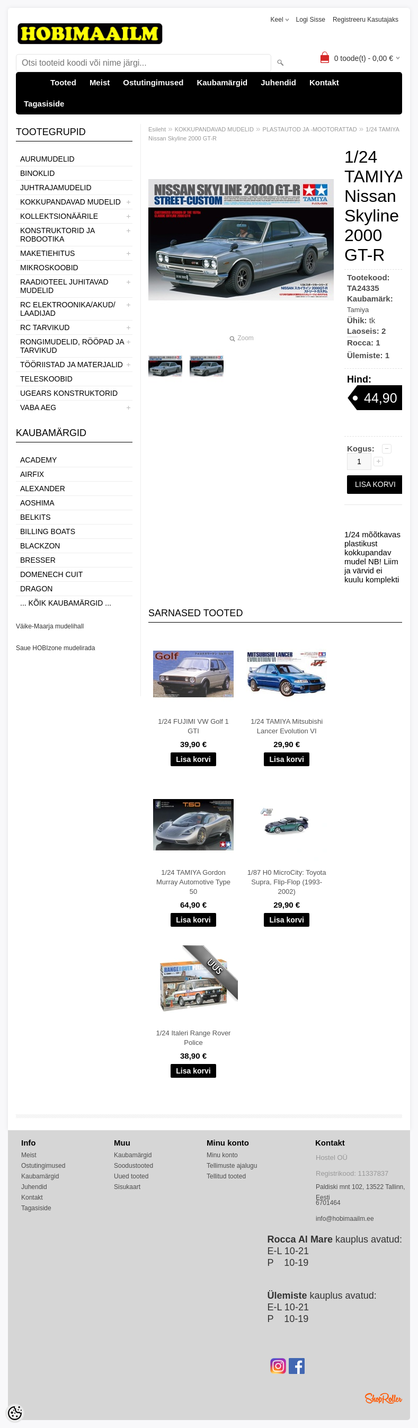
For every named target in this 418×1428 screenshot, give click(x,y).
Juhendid (278, 82)
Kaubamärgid (222, 82)
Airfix (32, 474)
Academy (38, 460)
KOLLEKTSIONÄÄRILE (59, 216)
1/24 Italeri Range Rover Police (193, 1037)
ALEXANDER (42, 488)
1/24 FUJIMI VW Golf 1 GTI (193, 726)
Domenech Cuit (51, 574)
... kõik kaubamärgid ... (65, 603)
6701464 (328, 1203)
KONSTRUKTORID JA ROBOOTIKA (57, 234)
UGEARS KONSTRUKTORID (69, 393)
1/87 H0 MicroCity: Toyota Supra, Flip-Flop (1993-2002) (286, 881)
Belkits (35, 517)
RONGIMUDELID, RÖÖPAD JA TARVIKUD (72, 346)
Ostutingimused (153, 82)
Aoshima (37, 503)
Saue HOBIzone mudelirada (55, 648)
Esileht (157, 129)
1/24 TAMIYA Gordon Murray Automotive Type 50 (193, 881)
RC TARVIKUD (44, 327)
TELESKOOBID (46, 379)
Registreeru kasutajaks (365, 19)
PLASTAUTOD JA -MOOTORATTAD (310, 129)
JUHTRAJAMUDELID (56, 187)
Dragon (36, 588)
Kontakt (324, 82)
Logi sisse (310, 19)
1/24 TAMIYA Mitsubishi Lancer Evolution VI (287, 726)
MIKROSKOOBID (49, 267)
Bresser (38, 560)
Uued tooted (131, 1176)
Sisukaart (127, 1187)
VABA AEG (38, 407)
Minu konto (222, 1155)
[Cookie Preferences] (14, 1413)
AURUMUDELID (47, 159)
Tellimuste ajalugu (232, 1165)
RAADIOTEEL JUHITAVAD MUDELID (64, 286)
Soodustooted (133, 1165)
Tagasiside (44, 103)
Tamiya (358, 310)
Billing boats (47, 531)
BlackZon (40, 546)
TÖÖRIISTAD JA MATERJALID (71, 364)
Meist (100, 82)
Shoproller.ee (383, 1398)
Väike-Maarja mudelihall (50, 626)
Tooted (63, 82)
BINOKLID (37, 173)
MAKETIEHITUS (47, 253)
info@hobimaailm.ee (345, 1218)
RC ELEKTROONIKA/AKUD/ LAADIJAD (67, 308)
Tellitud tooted (226, 1176)
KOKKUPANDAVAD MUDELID (70, 202)
